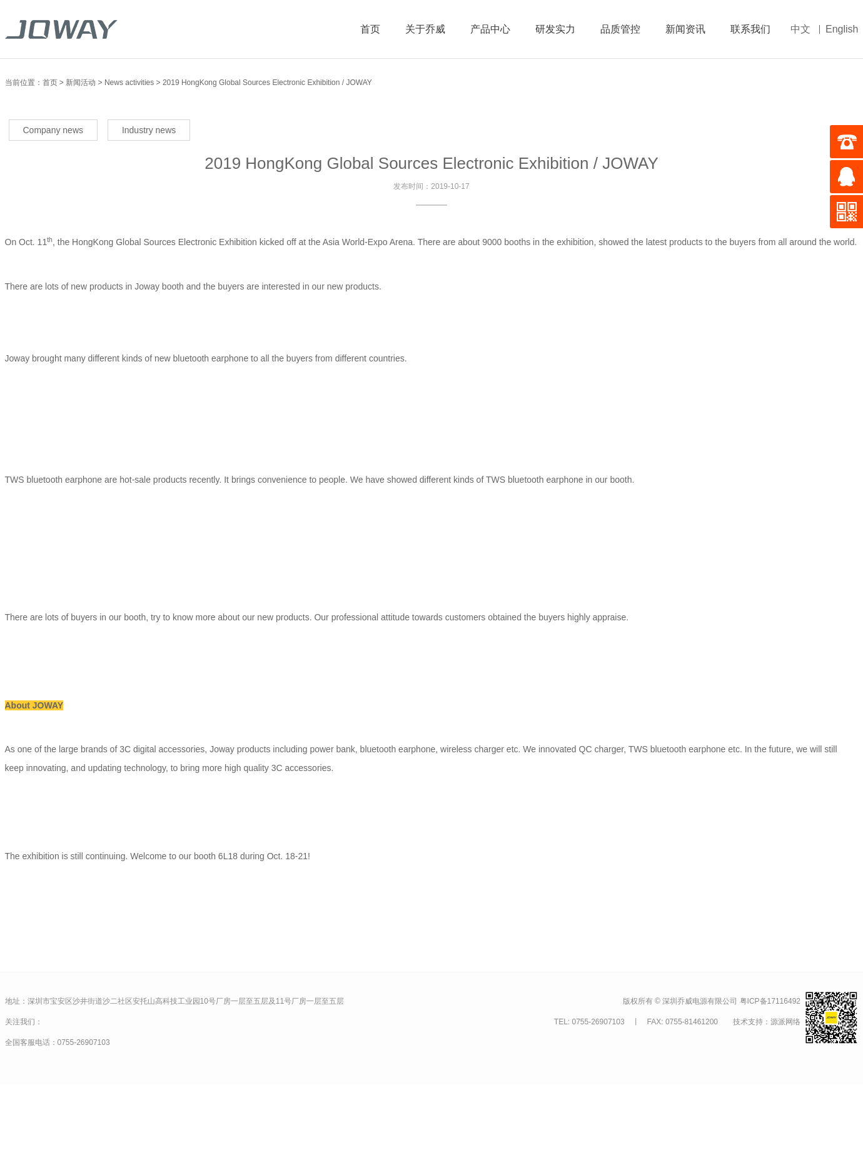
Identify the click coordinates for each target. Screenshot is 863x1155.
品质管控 (620, 29)
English (841, 29)
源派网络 (785, 1021)
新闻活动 (81, 82)
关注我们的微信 (88, 1023)
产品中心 (490, 29)
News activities (129, 82)
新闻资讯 (685, 29)
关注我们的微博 (61, 1021)
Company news (53, 130)
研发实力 (555, 29)
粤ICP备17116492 (770, 1001)
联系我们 (750, 29)
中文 (800, 29)
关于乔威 (425, 29)
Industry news (149, 130)
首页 (370, 29)
